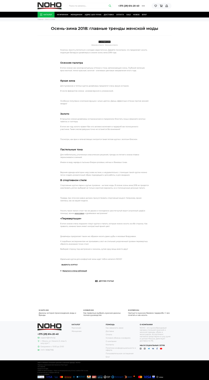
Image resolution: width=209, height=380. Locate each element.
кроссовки (79, 213)
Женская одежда (111, 45)
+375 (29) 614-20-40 (128, 6)
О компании (111, 341)
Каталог (46, 15)
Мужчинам (62, 15)
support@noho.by (48, 338)
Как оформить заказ (114, 328)
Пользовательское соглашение (120, 353)
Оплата (120, 15)
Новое (136, 15)
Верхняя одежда (97, 45)
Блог (144, 15)
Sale (128, 15)
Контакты (110, 345)
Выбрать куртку (69, 265)
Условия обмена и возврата (118, 338)
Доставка (109, 15)
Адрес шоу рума (93, 15)
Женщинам (76, 15)
